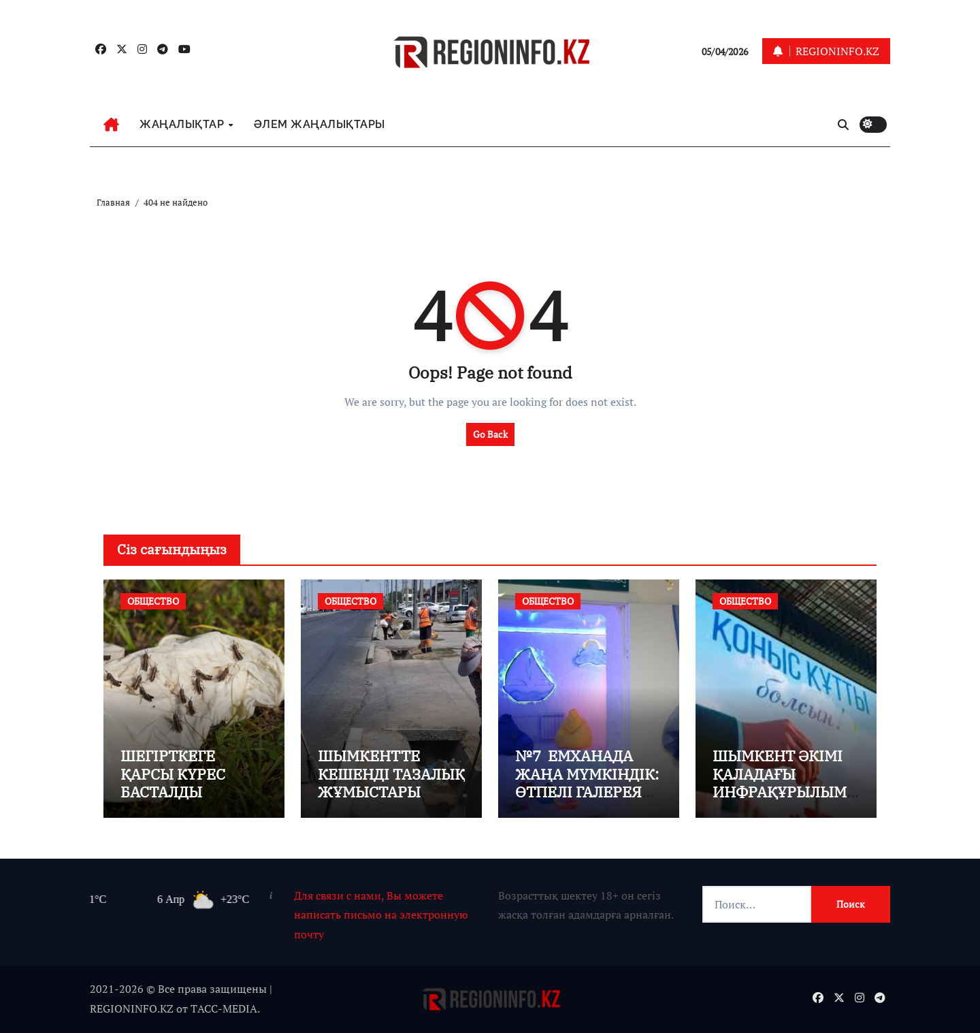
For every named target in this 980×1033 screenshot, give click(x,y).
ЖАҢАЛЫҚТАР (183, 124)
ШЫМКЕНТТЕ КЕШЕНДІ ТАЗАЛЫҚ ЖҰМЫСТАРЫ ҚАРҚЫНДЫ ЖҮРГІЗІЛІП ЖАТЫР (391, 800)
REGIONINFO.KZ (132, 1008)
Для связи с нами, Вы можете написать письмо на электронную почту (381, 915)
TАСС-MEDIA (224, 1008)
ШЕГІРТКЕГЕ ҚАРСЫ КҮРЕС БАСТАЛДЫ (172, 773)
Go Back (490, 434)
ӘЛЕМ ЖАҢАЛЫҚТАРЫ (319, 124)
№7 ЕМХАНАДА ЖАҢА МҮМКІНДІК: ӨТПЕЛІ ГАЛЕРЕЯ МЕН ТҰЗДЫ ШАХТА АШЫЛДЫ (588, 792)
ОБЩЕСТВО (153, 600)
